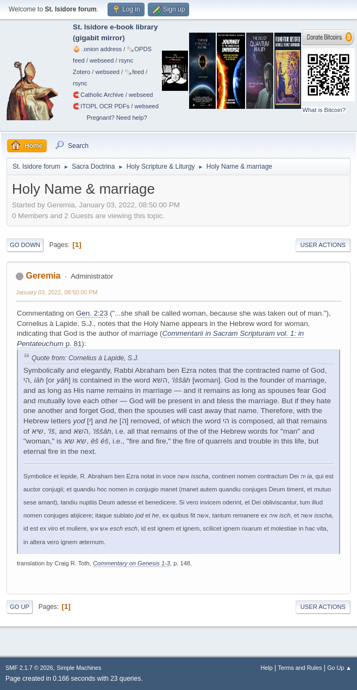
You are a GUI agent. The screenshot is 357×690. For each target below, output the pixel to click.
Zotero (81, 72)
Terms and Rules (300, 667)
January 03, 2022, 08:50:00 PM (56, 292)
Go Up (19, 606)
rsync (126, 60)
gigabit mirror (99, 38)
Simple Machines (79, 667)
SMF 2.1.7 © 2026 (29, 667)
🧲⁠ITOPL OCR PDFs (101, 106)
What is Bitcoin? (324, 110)
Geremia (43, 275)
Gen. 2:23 (92, 313)
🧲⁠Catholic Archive (98, 94)
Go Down (25, 245)
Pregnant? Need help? (116, 117)
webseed (102, 60)
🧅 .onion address (97, 49)
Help (267, 667)
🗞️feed (134, 72)
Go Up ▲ (339, 667)
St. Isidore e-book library (115, 27)
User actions (323, 245)
